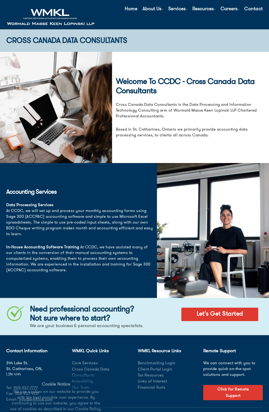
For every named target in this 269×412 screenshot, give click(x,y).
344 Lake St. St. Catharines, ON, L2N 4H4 (24, 368)
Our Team (81, 387)
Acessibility (82, 381)
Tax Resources (151, 375)
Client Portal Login (155, 369)
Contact (253, 8)
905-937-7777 (25, 388)
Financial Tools (152, 387)
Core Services (85, 363)
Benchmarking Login (157, 363)
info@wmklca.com (36, 399)
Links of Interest (152, 381)
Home (131, 8)
